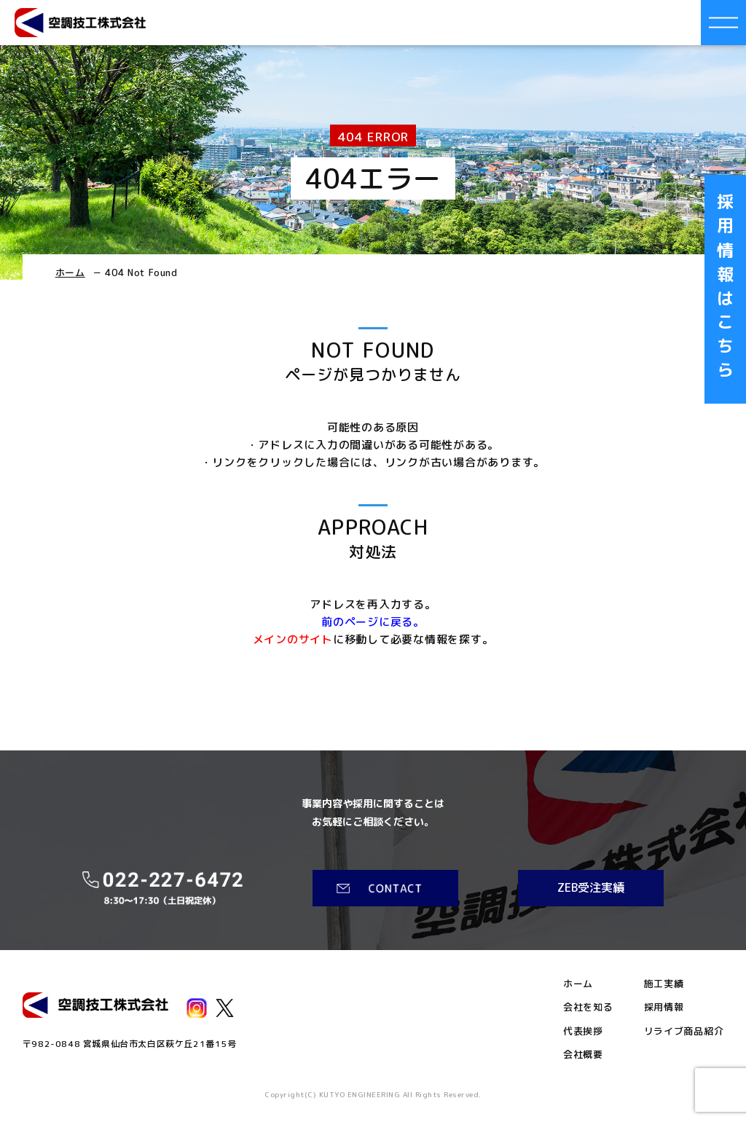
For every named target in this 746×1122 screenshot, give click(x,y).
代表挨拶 (583, 1031)
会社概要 (583, 1054)
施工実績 (664, 984)
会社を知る (588, 1007)
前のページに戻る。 (373, 621)
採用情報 (664, 1007)
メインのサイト (293, 639)
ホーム (70, 272)
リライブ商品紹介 (684, 1031)
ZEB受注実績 (590, 887)
